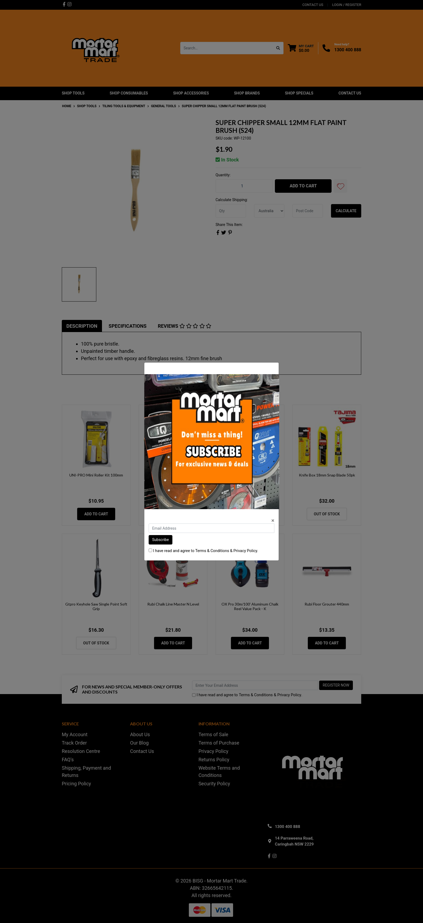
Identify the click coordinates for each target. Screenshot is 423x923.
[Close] (272, 520)
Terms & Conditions (212, 551)
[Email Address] (211, 528)
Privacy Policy (245, 551)
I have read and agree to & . (203, 551)
